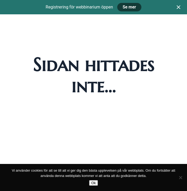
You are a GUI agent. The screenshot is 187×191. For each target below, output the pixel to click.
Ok (93, 183)
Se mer (129, 7)
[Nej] (180, 177)
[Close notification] (178, 7)
